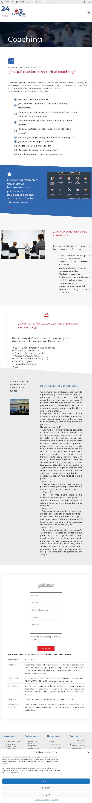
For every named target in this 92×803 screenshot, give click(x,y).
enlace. (32, 710)
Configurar (46, 794)
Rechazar (46, 788)
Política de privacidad (42, 800)
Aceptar (46, 781)
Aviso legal (54, 800)
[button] (88, 752)
